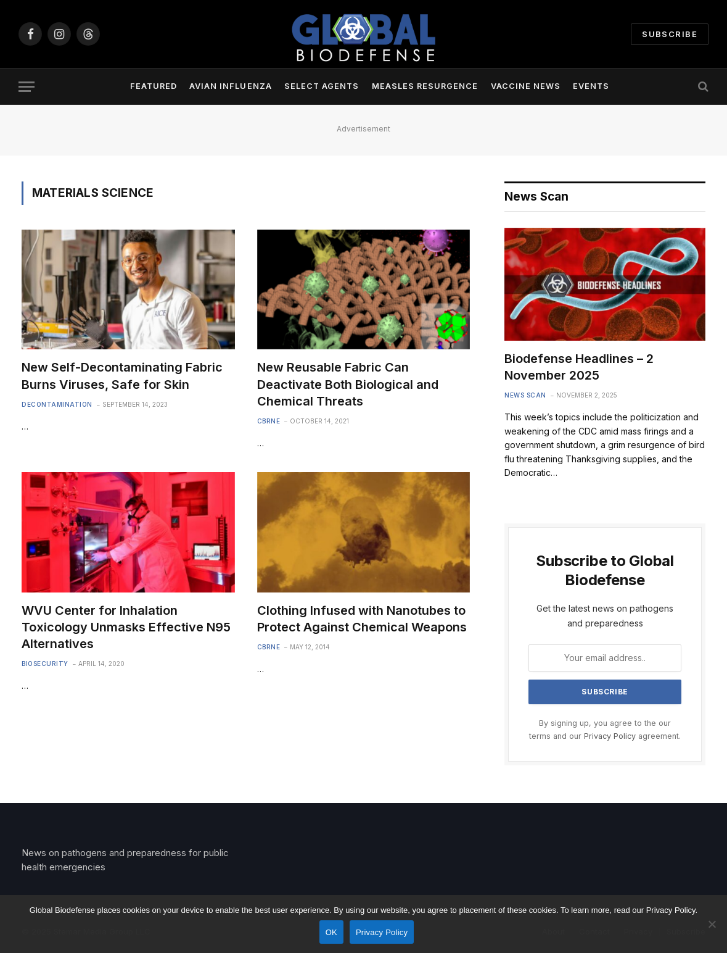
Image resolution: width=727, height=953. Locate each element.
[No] (711, 924)
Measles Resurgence (425, 86)
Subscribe (669, 34)
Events (591, 86)
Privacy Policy (610, 736)
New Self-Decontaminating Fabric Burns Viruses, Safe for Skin (122, 375)
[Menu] (26, 87)
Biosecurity (45, 663)
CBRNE (269, 421)
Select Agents (321, 86)
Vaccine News (526, 86)
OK (331, 932)
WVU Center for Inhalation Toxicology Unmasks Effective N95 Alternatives (126, 627)
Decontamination (57, 404)
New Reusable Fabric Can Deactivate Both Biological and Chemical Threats (347, 384)
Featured (153, 86)
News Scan (525, 395)
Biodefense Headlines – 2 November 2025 (579, 367)
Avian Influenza (230, 86)
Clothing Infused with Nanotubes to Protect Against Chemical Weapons (362, 619)
